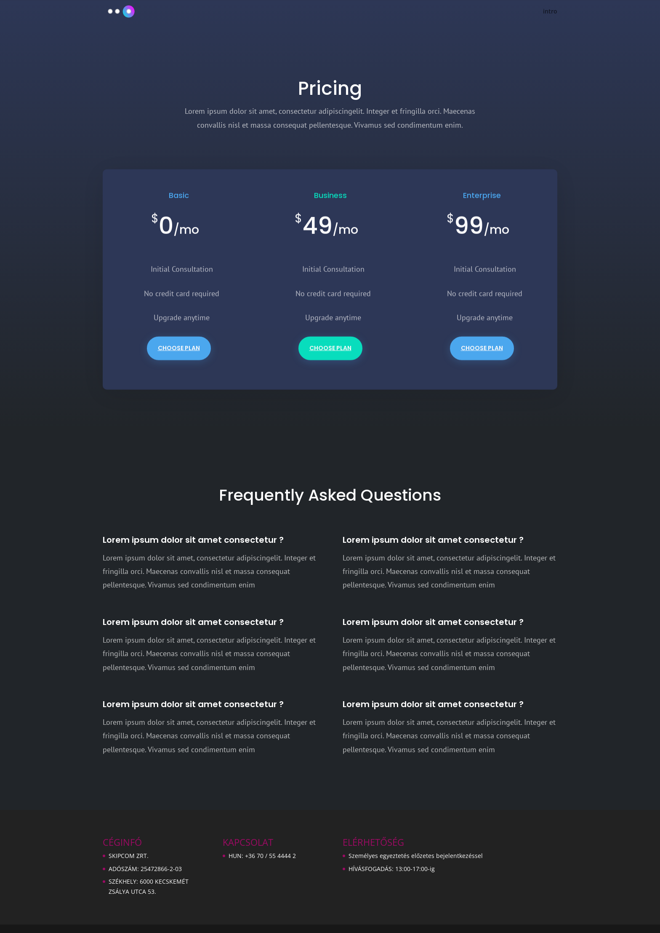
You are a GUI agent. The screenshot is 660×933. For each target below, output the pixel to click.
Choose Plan (179, 355)
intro (550, 11)
